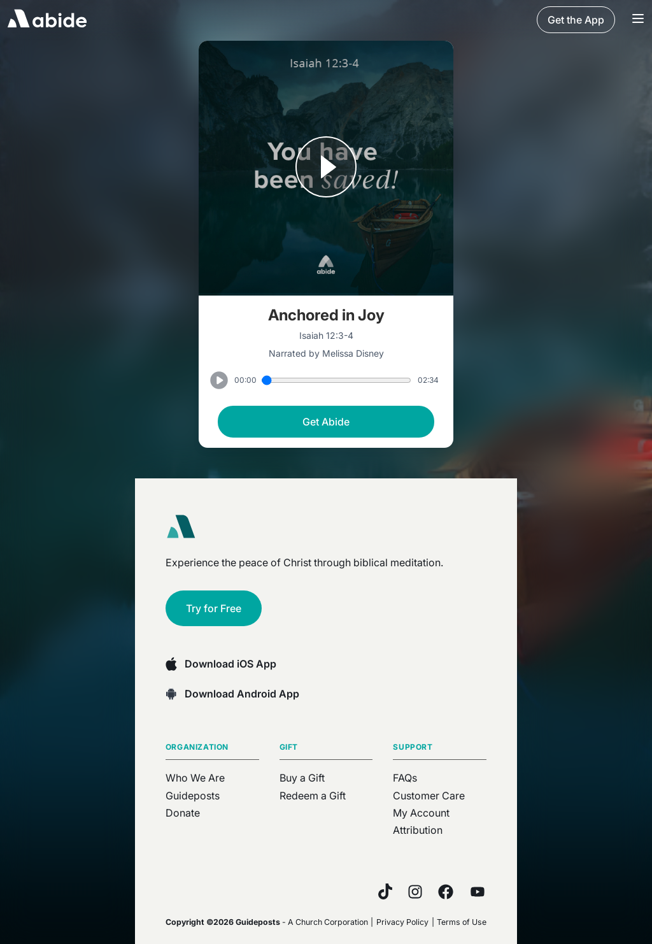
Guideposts (193, 795)
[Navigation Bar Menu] (638, 20)
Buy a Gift (302, 777)
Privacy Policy (402, 922)
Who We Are (195, 777)
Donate (183, 812)
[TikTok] (385, 891)
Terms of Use (461, 922)
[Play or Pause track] (326, 168)
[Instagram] (415, 891)
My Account (421, 812)
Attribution (418, 830)
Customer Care (429, 795)
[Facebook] (445, 891)
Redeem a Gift (313, 795)
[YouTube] (477, 891)
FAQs (405, 777)
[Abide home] (185, 527)
